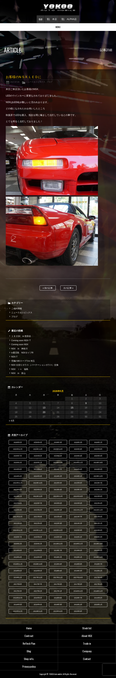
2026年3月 (58, 442)
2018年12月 (98, 557)
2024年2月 (58, 476)
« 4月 (11, 420)
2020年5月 (58, 537)
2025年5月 (58, 456)
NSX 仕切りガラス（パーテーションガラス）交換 (34, 365)
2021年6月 (98, 517)
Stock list (87, 628)
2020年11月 (37, 530)
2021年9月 (38, 517)
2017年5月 (78, 584)
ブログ (49, 82)
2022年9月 (98, 496)
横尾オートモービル (58, 7)
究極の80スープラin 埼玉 (23, 361)
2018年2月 (98, 571)
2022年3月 (18, 510)
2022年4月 (98, 503)
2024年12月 (58, 463)
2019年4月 (18, 557)
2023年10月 (37, 483)
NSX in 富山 (18, 373)
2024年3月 (38, 476)
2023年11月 (17, 483)
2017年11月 (58, 577)
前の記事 (48, 288)
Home (29, 628)
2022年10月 (78, 496)
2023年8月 (78, 483)
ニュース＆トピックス (35, 82)
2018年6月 (18, 571)
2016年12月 (78, 591)
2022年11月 (58, 496)
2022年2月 (38, 510)
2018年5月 (38, 571)
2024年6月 (78, 469)
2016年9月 (38, 598)
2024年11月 (78, 463)
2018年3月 (78, 571)
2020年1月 (38, 544)
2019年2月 (58, 557)
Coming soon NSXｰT (21, 340)
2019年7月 (58, 550)
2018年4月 (58, 571)
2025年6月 (38, 456)
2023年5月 (38, 490)
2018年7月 (98, 564)
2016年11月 (98, 591)
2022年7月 (38, 503)
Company (87, 651)
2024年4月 (18, 476)
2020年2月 (18, 544)
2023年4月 (58, 490)
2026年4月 (38, 442)
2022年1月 (58, 510)
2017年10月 (78, 577)
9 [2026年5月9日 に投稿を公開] (86, 403)
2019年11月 (78, 544)
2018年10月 (37, 564)
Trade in (87, 643)
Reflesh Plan (29, 643)
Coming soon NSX (19, 344)
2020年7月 (18, 537)
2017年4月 (98, 584)
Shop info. (29, 659)
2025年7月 (18, 456)
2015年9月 (78, 611)
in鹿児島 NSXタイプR (22, 352)
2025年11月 (37, 449)
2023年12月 (98, 476)
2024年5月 (98, 469)
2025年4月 (78, 456)
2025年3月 (98, 456)
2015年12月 (17, 611)
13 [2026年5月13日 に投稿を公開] (44, 407)
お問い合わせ (40, 19)
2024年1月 (78, 476)
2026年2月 (78, 442)
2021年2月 (78, 523)
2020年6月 (38, 537)
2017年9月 (98, 577)
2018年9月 (58, 564)
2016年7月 (78, 598)
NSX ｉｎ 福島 (19, 369)
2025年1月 (38, 463)
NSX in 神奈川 (19, 348)
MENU (58, 27)
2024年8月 (38, 469)
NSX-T (14, 356)
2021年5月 (18, 523)
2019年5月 (98, 550)
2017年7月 (38, 584)
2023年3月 (78, 490)
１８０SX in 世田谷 (21, 336)
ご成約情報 (16, 308)
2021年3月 (58, 523)
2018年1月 (18, 577)
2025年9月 (78, 449)
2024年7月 (58, 469)
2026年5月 (18, 442)
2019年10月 (98, 544)
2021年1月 (98, 523)
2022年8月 (18, 503)
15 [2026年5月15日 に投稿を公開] (72, 407)
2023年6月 (18, 490)
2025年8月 (98, 449)
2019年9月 (18, 550)
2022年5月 (78, 503)
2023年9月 (58, 483)
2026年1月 (98, 442)
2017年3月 (18, 591)
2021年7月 (78, 517)
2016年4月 (38, 604)
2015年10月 (58, 611)
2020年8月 (98, 530)
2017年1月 (58, 591)
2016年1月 (98, 604)
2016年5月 (18, 604)
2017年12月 (37, 577)
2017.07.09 (14, 82)
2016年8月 (58, 598)
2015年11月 (37, 611)
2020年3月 (98, 537)
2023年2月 (98, 490)
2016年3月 (58, 604)
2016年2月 (78, 604)
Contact (87, 659)
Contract (28, 636)
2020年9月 (78, 530)
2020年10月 (58, 530)
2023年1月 (18, 496)
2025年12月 (17, 449)
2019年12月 (58, 544)
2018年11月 (17, 564)
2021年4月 (38, 523)
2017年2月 (38, 591)
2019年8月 (38, 550)
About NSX (87, 636)
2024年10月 (98, 463)
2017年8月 (18, 584)
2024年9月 (18, 469)
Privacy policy (29, 666)
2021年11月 (98, 510)
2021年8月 (58, 517)
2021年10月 (17, 517)
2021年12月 (78, 510)
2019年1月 (78, 557)
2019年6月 (78, 550)
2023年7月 (98, 483)
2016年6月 (98, 598)
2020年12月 (17, 530)
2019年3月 (38, 557)
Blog (29, 651)
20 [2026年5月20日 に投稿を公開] (44, 412)
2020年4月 (78, 537)
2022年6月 (58, 503)
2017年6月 (58, 584)
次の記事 (68, 288)
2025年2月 (18, 463)
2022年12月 (37, 496)
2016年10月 (17, 598)
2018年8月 (78, 564)
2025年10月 (58, 449)
